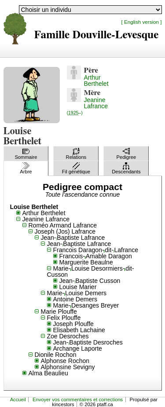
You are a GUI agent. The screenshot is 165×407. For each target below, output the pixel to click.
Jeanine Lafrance (87, 105)
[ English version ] (141, 22)
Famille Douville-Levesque (96, 34)
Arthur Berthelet (96, 80)
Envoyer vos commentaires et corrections (78, 399)
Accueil (18, 399)
